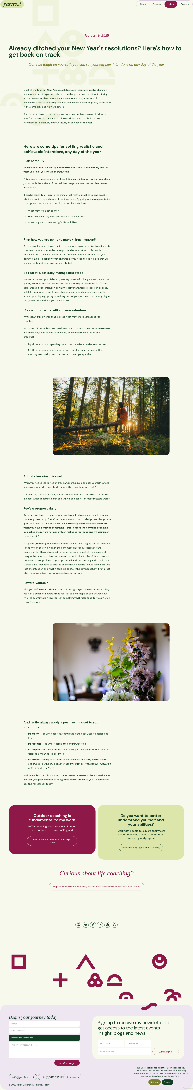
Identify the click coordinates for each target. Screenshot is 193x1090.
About (143, 4)
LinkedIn (75, 1077)
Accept (167, 1082)
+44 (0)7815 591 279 (52, 1077)
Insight (171, 4)
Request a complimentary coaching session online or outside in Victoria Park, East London (96, 886)
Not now (155, 1082)
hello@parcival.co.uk (23, 1077)
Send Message (67, 1063)
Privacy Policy (42, 1084)
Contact (185, 4)
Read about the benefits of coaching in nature (52, 840)
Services (157, 4)
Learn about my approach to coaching (141, 847)
